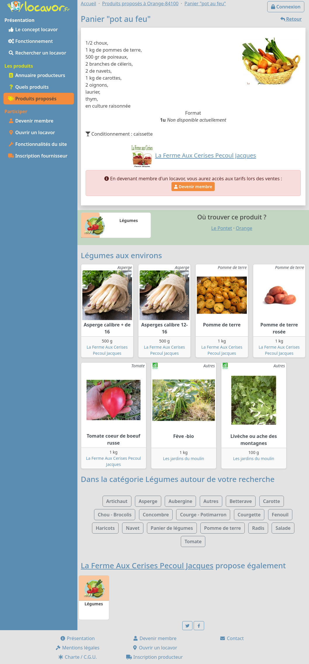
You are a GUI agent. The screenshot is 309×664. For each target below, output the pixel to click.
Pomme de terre (222, 528)
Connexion (286, 7)
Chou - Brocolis (115, 514)
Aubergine (180, 501)
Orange (244, 228)
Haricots (105, 528)
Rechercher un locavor (37, 53)
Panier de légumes (172, 528)
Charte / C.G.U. (77, 657)
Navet (133, 528)
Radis (258, 528)
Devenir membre (30, 121)
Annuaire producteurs (36, 75)
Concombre (156, 514)
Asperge (148, 501)
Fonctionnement (30, 41)
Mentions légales (77, 647)
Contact (232, 638)
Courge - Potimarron (203, 514)
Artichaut (117, 501)
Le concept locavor (33, 29)
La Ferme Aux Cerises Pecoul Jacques (147, 565)
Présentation (77, 638)
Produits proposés (32, 98)
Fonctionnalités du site (37, 144)
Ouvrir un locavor (31, 132)
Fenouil (280, 514)
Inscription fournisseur (37, 156)
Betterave (241, 501)
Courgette (249, 514)
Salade (282, 528)
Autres (211, 501)
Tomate (193, 541)
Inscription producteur (154, 657)
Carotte (271, 501)
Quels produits (28, 87)
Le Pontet (221, 228)
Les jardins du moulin (183, 458)
